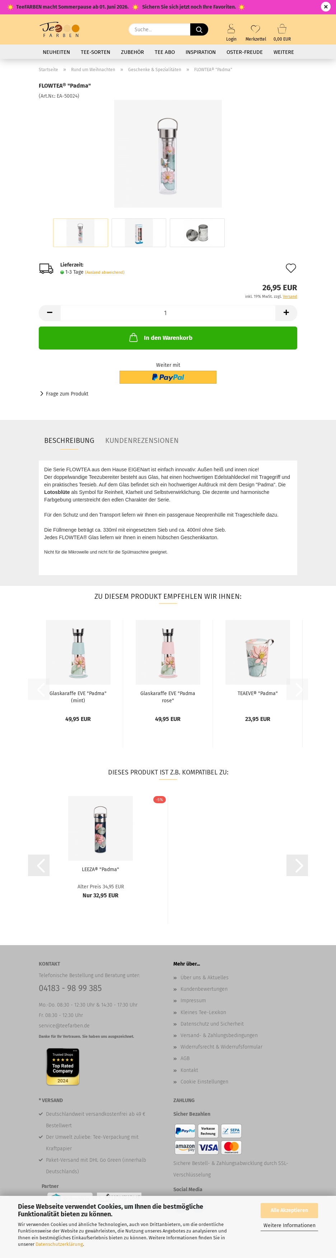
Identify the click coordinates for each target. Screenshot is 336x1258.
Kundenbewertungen (204, 989)
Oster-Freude (245, 52)
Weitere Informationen (289, 1225)
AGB (185, 1058)
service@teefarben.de (64, 1026)
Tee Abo (165, 52)
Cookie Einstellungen (204, 1082)
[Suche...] (199, 29)
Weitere (284, 52)
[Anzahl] (168, 313)
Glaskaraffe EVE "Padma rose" (167, 696)
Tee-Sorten (95, 52)
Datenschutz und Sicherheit (212, 1024)
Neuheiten (56, 52)
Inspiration (201, 52)
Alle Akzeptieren (289, 1210)
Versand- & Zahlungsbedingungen (219, 1035)
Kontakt (189, 1070)
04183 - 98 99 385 (70, 988)
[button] (49, 313)
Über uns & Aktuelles (205, 978)
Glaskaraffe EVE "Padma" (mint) (78, 696)
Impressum (193, 1001)
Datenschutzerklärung (59, 1244)
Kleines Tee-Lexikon (203, 1012)
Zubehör (132, 52)
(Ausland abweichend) (105, 272)
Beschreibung (69, 440)
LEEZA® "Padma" (100, 869)
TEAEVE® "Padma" (258, 693)
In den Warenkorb (160, 337)
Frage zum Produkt (67, 394)
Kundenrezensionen (142, 440)
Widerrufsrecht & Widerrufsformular (221, 1047)
